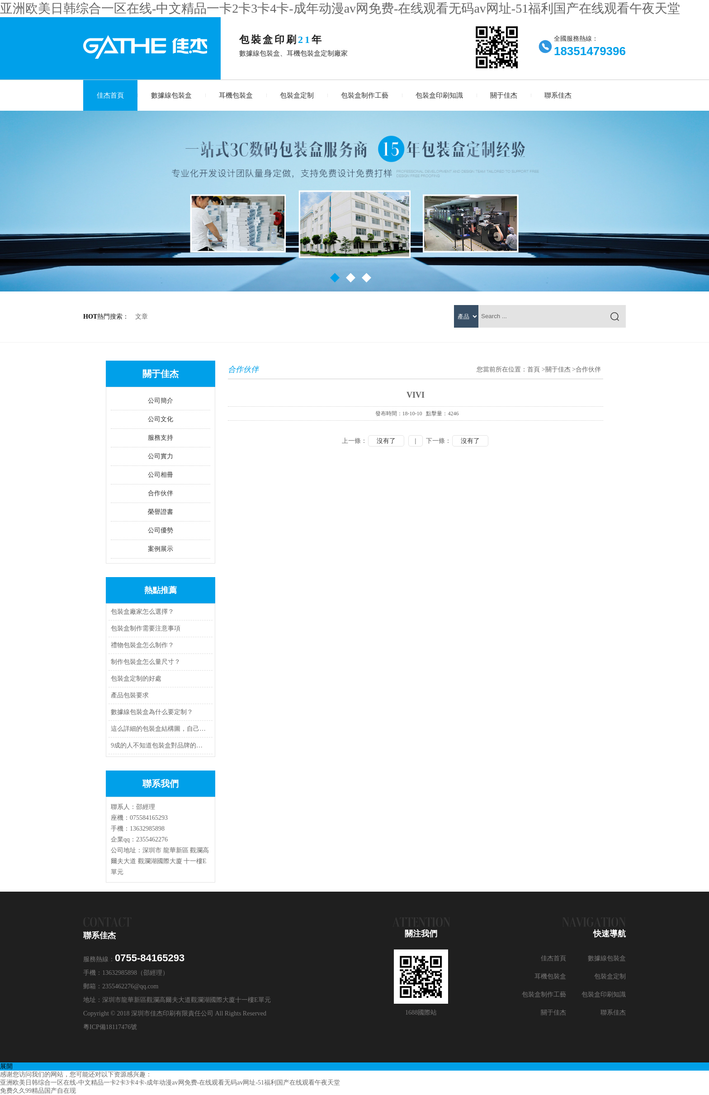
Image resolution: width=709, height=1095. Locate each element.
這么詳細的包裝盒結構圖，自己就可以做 (159, 728)
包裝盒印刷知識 (439, 95)
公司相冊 (160, 474)
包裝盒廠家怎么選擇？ (142, 611)
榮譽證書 (160, 511)
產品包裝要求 (130, 695)
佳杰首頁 (110, 95)
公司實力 (160, 456)
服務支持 (160, 437)
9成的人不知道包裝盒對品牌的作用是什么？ (159, 745)
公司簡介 (160, 400)
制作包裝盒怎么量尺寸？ (145, 661)
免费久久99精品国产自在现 (38, 1090)
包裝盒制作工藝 (364, 95)
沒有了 (386, 440)
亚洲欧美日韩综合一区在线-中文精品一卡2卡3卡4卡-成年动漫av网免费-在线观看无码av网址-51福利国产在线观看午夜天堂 (340, 8)
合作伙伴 (160, 493)
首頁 (533, 369)
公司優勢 (160, 530)
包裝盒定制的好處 (136, 678)
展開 (6, 1066)
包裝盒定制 (297, 95)
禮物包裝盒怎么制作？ (142, 645)
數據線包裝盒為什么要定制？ (152, 712)
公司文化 (160, 419)
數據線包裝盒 (171, 95)
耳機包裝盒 (236, 95)
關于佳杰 (503, 95)
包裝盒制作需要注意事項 (145, 628)
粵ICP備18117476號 (110, 1027)
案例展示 (160, 548)
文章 (141, 316)
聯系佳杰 (558, 95)
